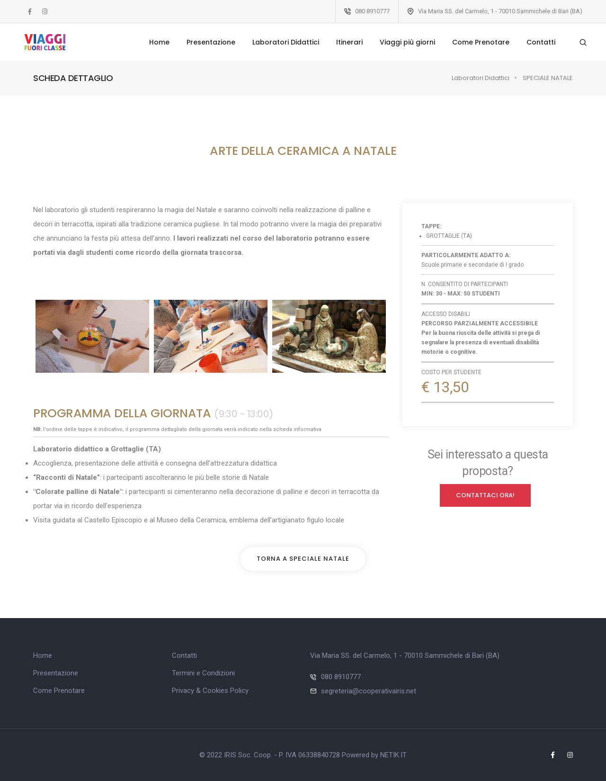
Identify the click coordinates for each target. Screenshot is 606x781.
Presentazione (206, 42)
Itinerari (344, 42)
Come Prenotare (476, 42)
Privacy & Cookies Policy (210, 690)
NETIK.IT (393, 755)
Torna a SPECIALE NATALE (303, 558)
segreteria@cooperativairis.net (368, 691)
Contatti (536, 42)
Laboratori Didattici (281, 42)
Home (154, 42)
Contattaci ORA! (485, 495)
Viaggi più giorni (402, 42)
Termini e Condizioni (203, 673)
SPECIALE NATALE (548, 77)
